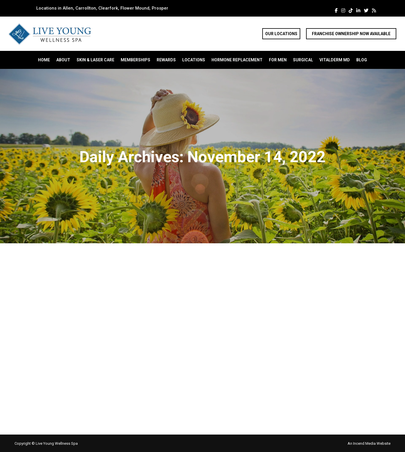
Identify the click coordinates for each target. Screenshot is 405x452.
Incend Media (365, 443)
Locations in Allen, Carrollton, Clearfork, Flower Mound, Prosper (102, 8)
